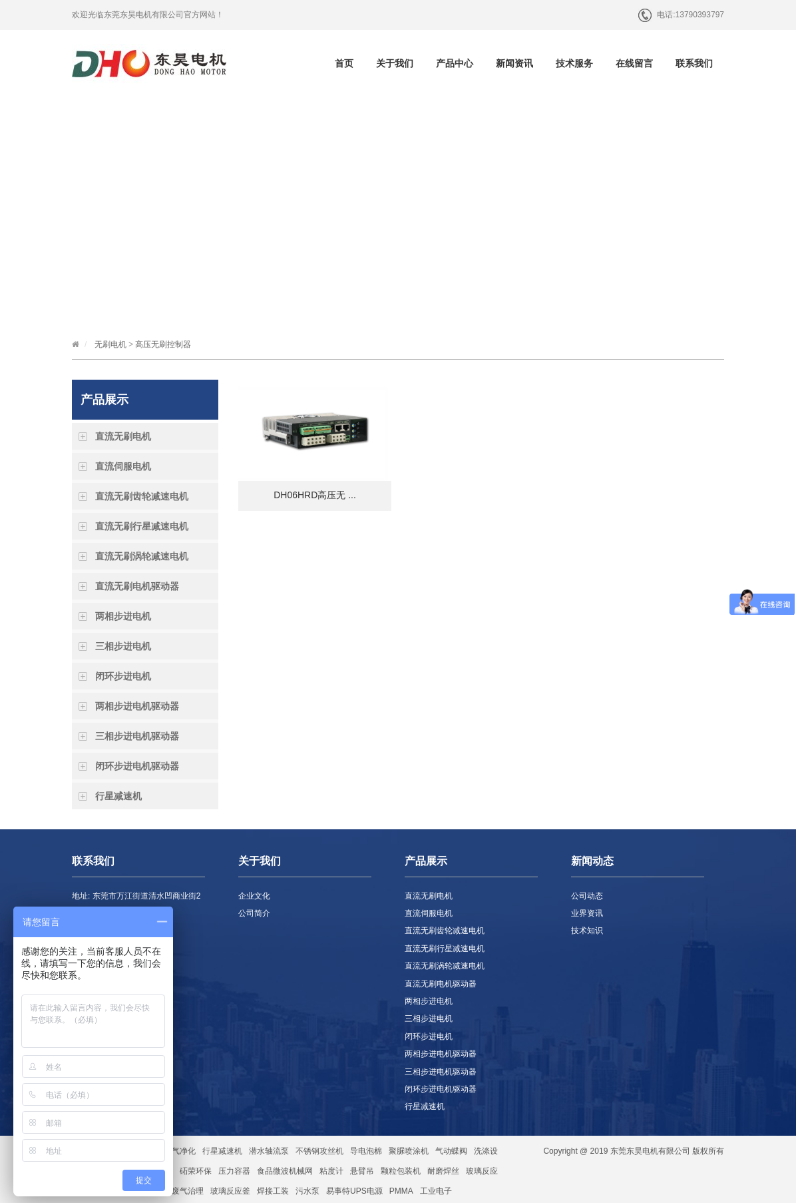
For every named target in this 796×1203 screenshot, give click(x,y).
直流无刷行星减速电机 (141, 526)
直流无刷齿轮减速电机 (141, 496)
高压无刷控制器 (163, 344)
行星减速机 (118, 796)
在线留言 (634, 63)
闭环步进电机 (123, 676)
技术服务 (574, 63)
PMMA (401, 1191)
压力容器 (234, 1171)
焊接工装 (273, 1191)
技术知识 (587, 930)
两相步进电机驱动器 (137, 706)
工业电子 (436, 1191)
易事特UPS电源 (354, 1191)
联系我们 (694, 63)
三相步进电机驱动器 (137, 736)
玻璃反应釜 (230, 1191)
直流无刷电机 (123, 436)
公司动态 (587, 896)
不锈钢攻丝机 (319, 1151)
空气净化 (180, 1151)
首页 (344, 63)
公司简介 (254, 913)
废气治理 (188, 1191)
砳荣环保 (196, 1171)
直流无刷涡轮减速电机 (141, 556)
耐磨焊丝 (443, 1171)
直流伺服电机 (123, 466)
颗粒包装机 (401, 1171)
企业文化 (254, 896)
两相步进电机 (123, 616)
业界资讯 (587, 913)
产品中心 (454, 63)
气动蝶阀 (451, 1151)
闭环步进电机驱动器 (137, 766)
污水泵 (307, 1191)
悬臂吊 (362, 1171)
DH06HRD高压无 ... (315, 495)
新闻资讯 (514, 63)
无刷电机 (110, 344)
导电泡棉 (366, 1151)
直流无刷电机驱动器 (137, 586)
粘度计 (331, 1171)
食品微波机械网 (285, 1171)
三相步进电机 (123, 646)
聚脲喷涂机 (409, 1151)
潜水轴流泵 (269, 1151)
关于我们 (394, 63)
